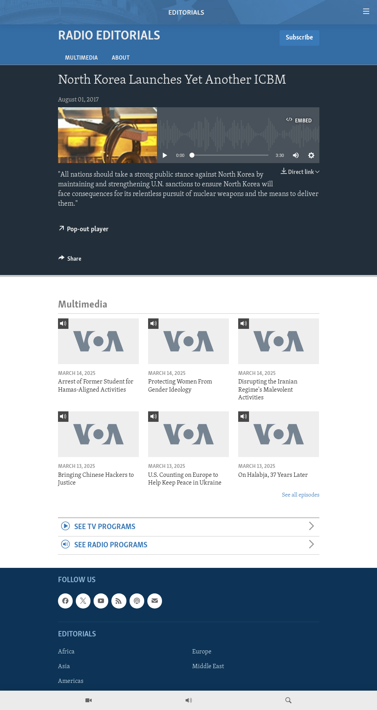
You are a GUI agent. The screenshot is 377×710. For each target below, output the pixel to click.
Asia (64, 667)
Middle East (208, 667)
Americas (71, 682)
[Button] (70, 260)
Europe (202, 652)
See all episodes (300, 495)
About (121, 58)
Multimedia (81, 58)
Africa (66, 652)
